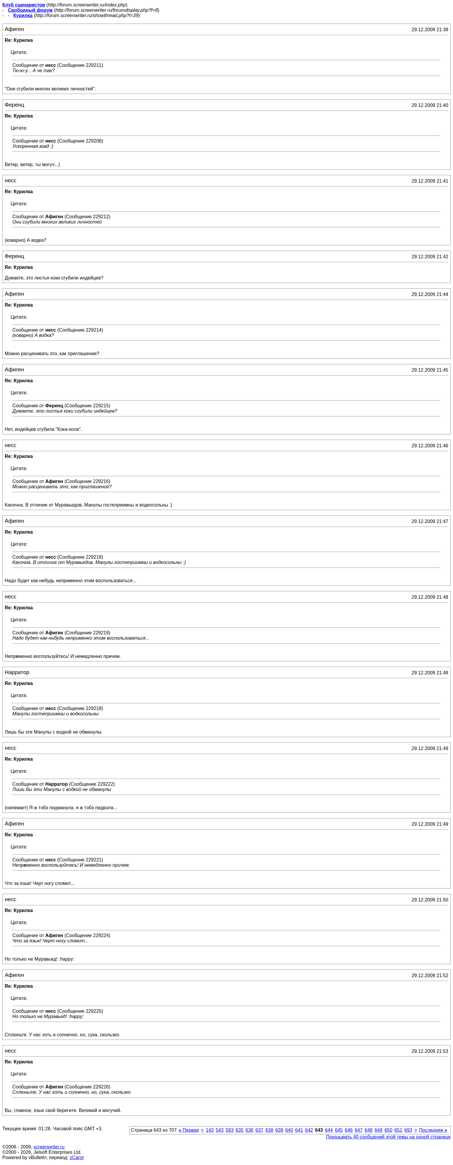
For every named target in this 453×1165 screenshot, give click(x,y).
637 (259, 1130)
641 (299, 1130)
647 (359, 1130)
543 (220, 1130)
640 (289, 1130)
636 (250, 1130)
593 (230, 1130)
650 (388, 1130)
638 (269, 1130)
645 (339, 1130)
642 (309, 1130)
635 (240, 1130)
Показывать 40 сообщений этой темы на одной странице (388, 1136)
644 (329, 1130)
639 (279, 1130)
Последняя (433, 1130)
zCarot (77, 1157)
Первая (189, 1130)
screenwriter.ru (49, 1146)
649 (379, 1130)
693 (408, 1130)
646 (349, 1130)
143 (210, 1130)
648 (369, 1130)
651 (398, 1130)
